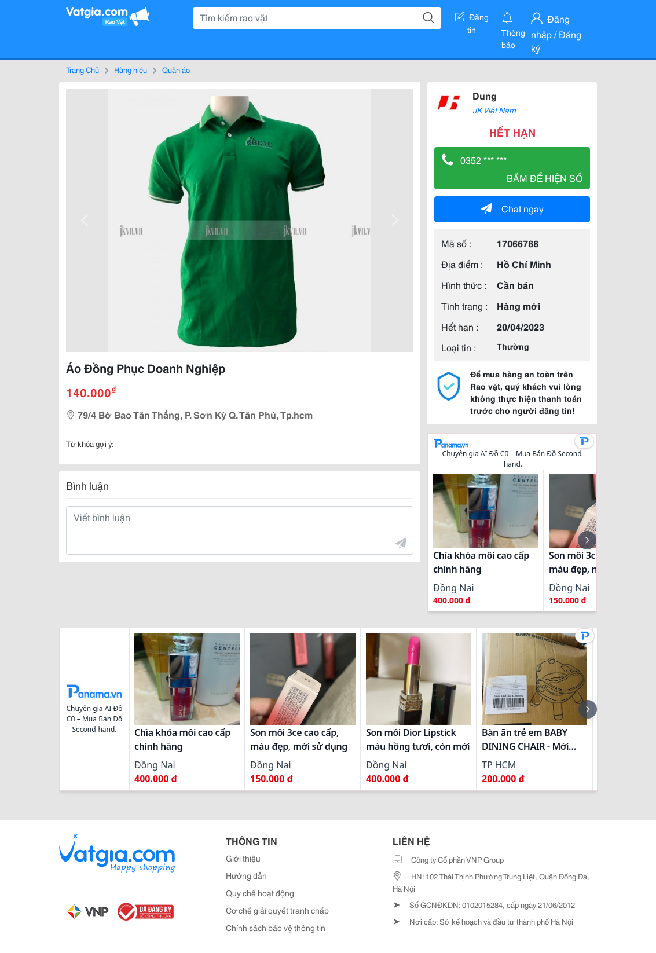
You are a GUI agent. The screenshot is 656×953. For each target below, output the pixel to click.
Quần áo (176, 69)
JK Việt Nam (494, 110)
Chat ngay (512, 208)
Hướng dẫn (246, 875)
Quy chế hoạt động (260, 893)
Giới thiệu (243, 858)
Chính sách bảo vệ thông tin (275, 927)
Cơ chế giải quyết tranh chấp (277, 910)
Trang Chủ (82, 69)
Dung (484, 95)
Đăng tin (472, 19)
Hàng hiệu (130, 69)
